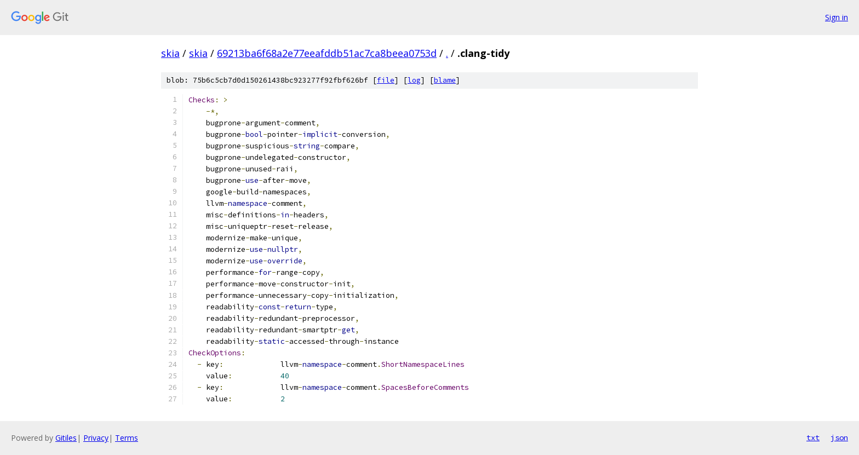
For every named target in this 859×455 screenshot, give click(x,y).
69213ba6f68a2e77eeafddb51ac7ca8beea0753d (327, 53)
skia (170, 53)
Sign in (836, 17)
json (839, 437)
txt (813, 437)
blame (445, 80)
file (385, 80)
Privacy (95, 438)
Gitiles (66, 438)
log (414, 80)
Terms (126, 438)
